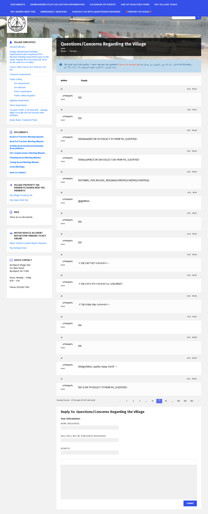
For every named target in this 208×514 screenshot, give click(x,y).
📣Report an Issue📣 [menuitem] (139, 11)
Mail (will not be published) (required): (83, 436)
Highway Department (19, 100)
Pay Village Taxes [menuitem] (165, 4)
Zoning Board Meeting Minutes (24, 162)
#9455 (194, 275)
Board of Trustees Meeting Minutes (27, 141)
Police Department (23, 91)
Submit (190, 503)
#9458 (194, 337)
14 (152, 401)
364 (191, 401)
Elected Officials (17, 47)
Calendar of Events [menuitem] (103, 4)
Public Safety (16, 79)
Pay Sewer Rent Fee (19, 200)
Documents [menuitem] (18, 4)
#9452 (194, 213)
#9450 (194, 172)
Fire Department (21, 83)
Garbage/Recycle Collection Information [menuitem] (57, 4)
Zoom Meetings (17, 167)
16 (166, 401)
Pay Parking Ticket (18, 248)
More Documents (18, 173)
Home (63, 51)
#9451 (195, 193)
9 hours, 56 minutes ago (129, 64)
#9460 (194, 379)
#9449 (194, 151)
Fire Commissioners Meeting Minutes (27, 153)
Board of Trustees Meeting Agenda (26, 137)
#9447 (194, 110)
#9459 (194, 358)
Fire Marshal (20, 87)
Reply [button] (189, 89)
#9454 (194, 255)
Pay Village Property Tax (21, 195)
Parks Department (18, 105)
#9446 (194, 89)
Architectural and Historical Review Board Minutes (26, 147)
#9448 (194, 130)
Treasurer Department (20, 74)
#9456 (194, 296)
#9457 (194, 317)
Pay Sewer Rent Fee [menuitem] (23, 11)
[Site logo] (17, 32)
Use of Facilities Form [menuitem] (135, 4)
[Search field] (186, 16)
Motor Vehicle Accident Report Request (28, 243)
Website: (65, 448)
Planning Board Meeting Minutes (25, 157)
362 (178, 401)
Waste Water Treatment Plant (23, 120)
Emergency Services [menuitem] (54, 11)
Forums (73, 51)
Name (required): (70, 423)
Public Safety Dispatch (24, 95)
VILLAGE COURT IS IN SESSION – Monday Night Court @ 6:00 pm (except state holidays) (29, 113)
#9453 (194, 234)
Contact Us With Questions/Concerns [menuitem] (96, 11)
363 (185, 401)
